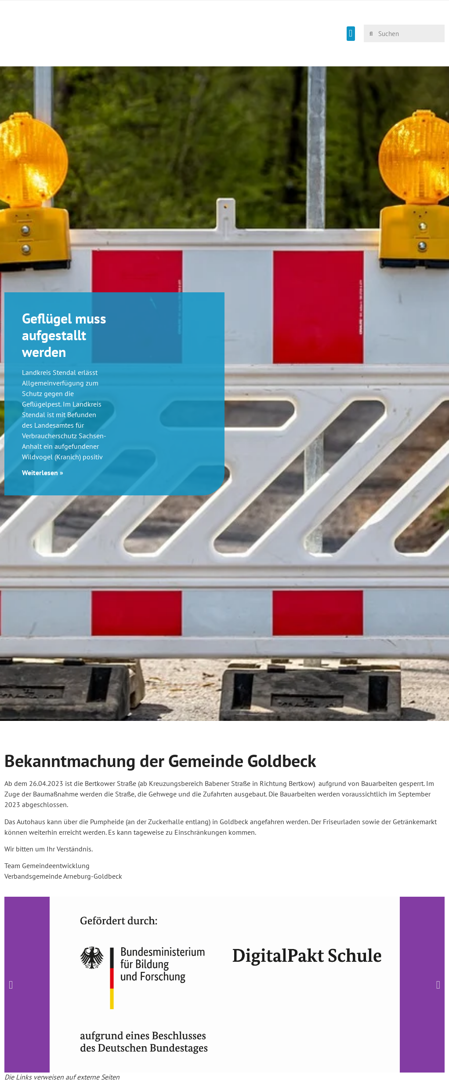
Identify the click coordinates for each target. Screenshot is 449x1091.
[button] (351, 33)
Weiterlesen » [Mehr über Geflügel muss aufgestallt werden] (42, 472)
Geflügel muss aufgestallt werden (64, 335)
